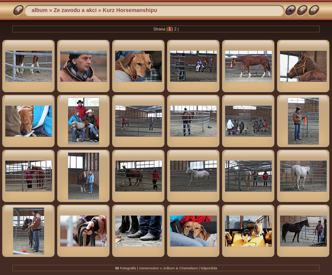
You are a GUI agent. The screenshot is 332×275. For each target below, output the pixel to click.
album (39, 10)
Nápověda (209, 268)
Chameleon (188, 268)
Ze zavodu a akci (74, 10)
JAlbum (169, 268)
